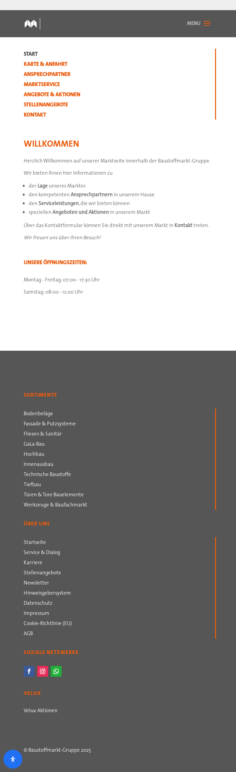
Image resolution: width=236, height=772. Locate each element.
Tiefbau (32, 485)
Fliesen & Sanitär (43, 434)
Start (31, 54)
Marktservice (42, 85)
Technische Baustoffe (47, 475)
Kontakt (35, 115)
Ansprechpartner (47, 75)
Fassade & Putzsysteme (50, 424)
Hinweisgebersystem (47, 594)
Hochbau (34, 455)
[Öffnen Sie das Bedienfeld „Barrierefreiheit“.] (12, 759)
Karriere (33, 563)
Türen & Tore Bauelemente (54, 495)
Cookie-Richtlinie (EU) (48, 624)
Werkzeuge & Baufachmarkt (55, 505)
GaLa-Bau (34, 445)
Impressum (36, 614)
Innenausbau (38, 465)
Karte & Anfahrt (45, 64)
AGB (28, 634)
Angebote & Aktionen (52, 95)
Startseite (35, 543)
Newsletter (36, 583)
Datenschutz (38, 604)
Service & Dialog (42, 553)
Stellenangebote (46, 105)
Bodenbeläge (38, 414)
